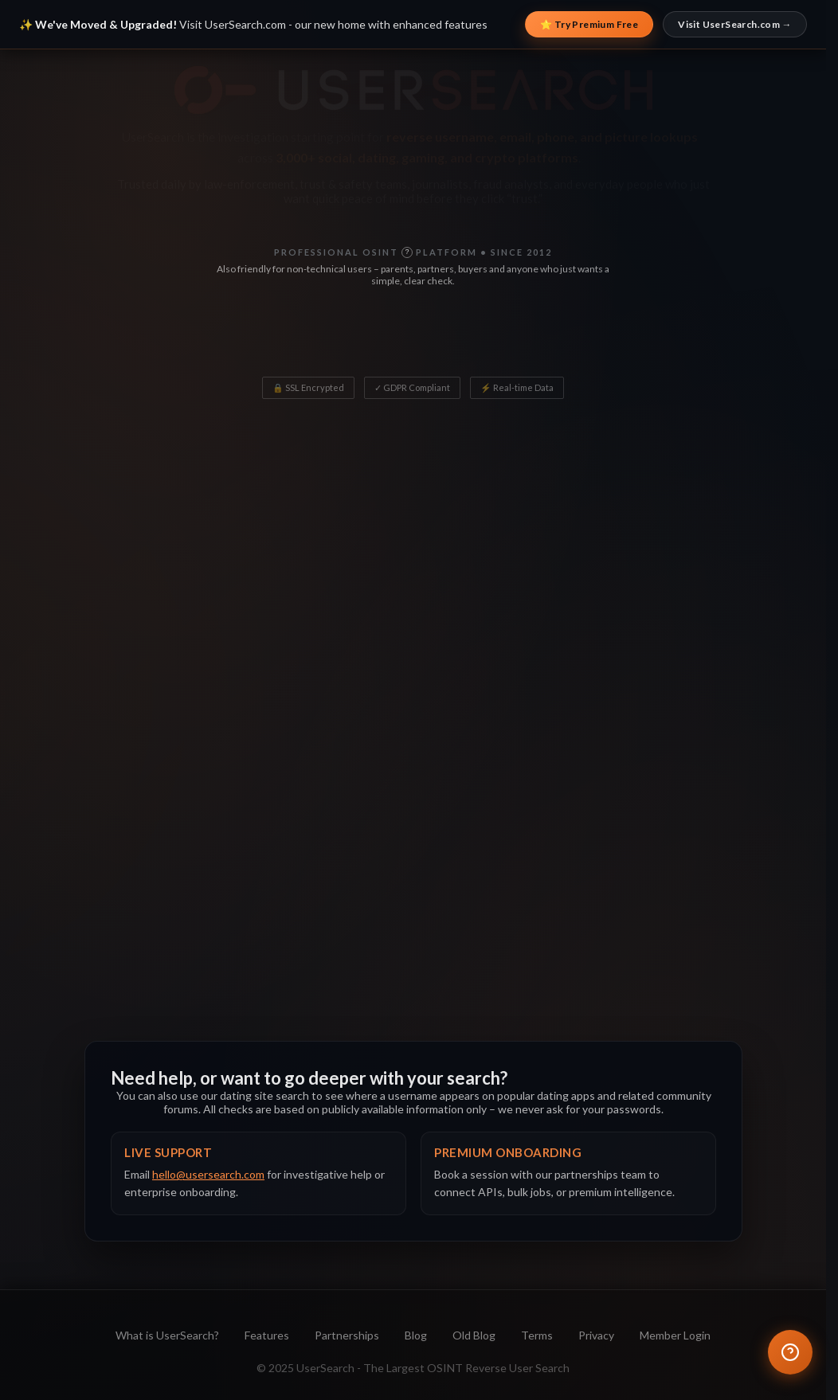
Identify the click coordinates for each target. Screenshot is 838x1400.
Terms (537, 1335)
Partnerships (347, 1335)
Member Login (675, 1335)
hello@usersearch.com (208, 1174)
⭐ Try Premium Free (589, 24)
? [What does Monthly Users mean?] (272, 344)
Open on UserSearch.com (616, 884)
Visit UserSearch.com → (735, 24)
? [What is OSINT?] (407, 252)
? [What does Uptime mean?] (628, 344)
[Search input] (376, 446)
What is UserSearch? (167, 1335)
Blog (416, 1335)
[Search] (622, 446)
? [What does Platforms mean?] (392, 344)
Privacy (596, 1335)
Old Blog (473, 1335)
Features (267, 1335)
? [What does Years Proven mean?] (524, 344)
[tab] (189, 607)
